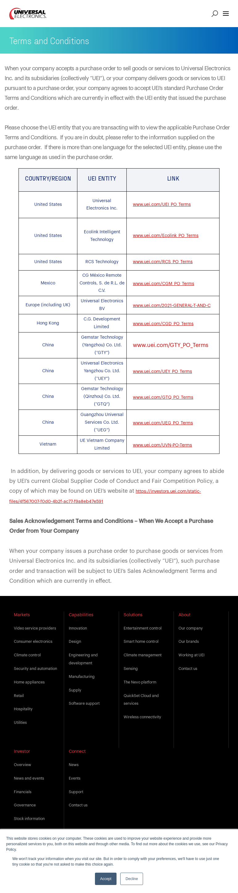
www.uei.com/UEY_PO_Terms (162, 371)
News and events (29, 778)
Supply (75, 690)
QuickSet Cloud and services (141, 700)
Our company (190, 628)
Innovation (78, 628)
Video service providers (35, 628)
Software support (84, 703)
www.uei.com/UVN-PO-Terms (162, 445)
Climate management (143, 655)
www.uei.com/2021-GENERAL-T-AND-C (172, 306)
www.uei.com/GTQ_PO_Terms (163, 397)
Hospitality (23, 709)
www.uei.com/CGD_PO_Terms (163, 324)
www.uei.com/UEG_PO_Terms (163, 423)
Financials (22, 792)
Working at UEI (191, 655)
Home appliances (29, 682)
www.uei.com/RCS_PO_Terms (163, 262)
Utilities (20, 722)
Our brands (188, 641)
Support (76, 792)
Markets (22, 615)
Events (74, 778)
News (74, 765)
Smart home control (141, 641)
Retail (19, 696)
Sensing (131, 669)
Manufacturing (82, 677)
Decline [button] (131, 879)
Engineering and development (83, 659)
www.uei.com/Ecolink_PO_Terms (166, 236)
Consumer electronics (33, 641)
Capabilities (81, 615)
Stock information (29, 819)
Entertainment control (143, 628)
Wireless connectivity (142, 717)
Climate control (27, 655)
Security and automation (35, 669)
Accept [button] (106, 879)
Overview (22, 765)
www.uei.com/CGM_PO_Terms (163, 284)
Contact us (187, 669)
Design (75, 641)
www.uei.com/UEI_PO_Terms (162, 204)
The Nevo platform (140, 682)
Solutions (133, 615)
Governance (25, 805)
